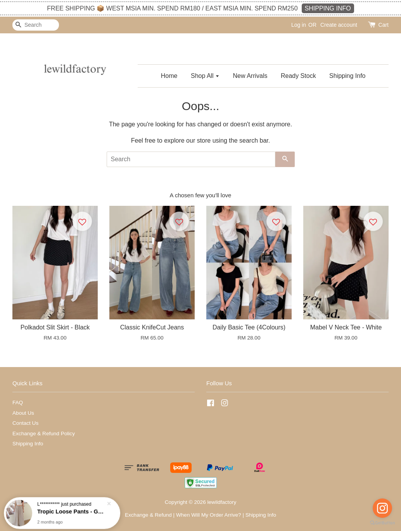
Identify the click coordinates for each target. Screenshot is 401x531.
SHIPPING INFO (328, 8)
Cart (384, 25)
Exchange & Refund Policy (43, 433)
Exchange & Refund (148, 515)
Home (169, 75)
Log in (298, 25)
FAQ (17, 402)
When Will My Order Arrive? (208, 515)
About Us (23, 413)
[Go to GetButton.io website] (382, 523)
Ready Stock (298, 75)
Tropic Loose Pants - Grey (71, 511)
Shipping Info (347, 75)
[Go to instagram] (382, 508)
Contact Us (25, 423)
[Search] (35, 25)
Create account (338, 25)
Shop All (205, 75)
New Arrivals (250, 75)
